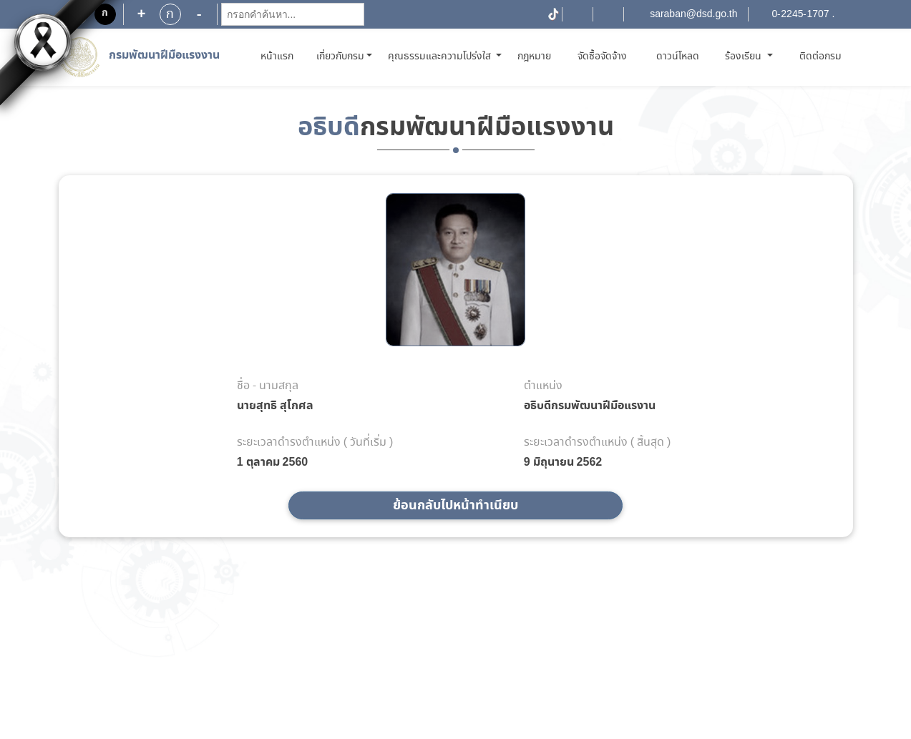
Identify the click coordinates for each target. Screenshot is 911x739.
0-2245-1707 (800, 14)
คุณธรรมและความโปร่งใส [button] (441, 56)
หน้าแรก (279, 56)
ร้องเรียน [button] (744, 56)
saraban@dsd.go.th (693, 14)
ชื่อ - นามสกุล (267, 386)
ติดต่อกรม (820, 56)
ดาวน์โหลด (677, 56)
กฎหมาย (534, 56)
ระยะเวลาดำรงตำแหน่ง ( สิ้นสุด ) (597, 443)
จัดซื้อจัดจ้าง (602, 56)
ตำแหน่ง (543, 386)
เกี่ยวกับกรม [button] (340, 56)
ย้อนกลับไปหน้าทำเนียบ (455, 505)
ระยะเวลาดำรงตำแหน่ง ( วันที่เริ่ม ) (315, 443)
